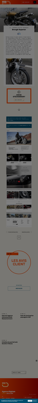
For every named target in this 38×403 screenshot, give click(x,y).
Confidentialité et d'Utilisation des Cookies (9, 401)
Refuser (34, 400)
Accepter (30, 400)
